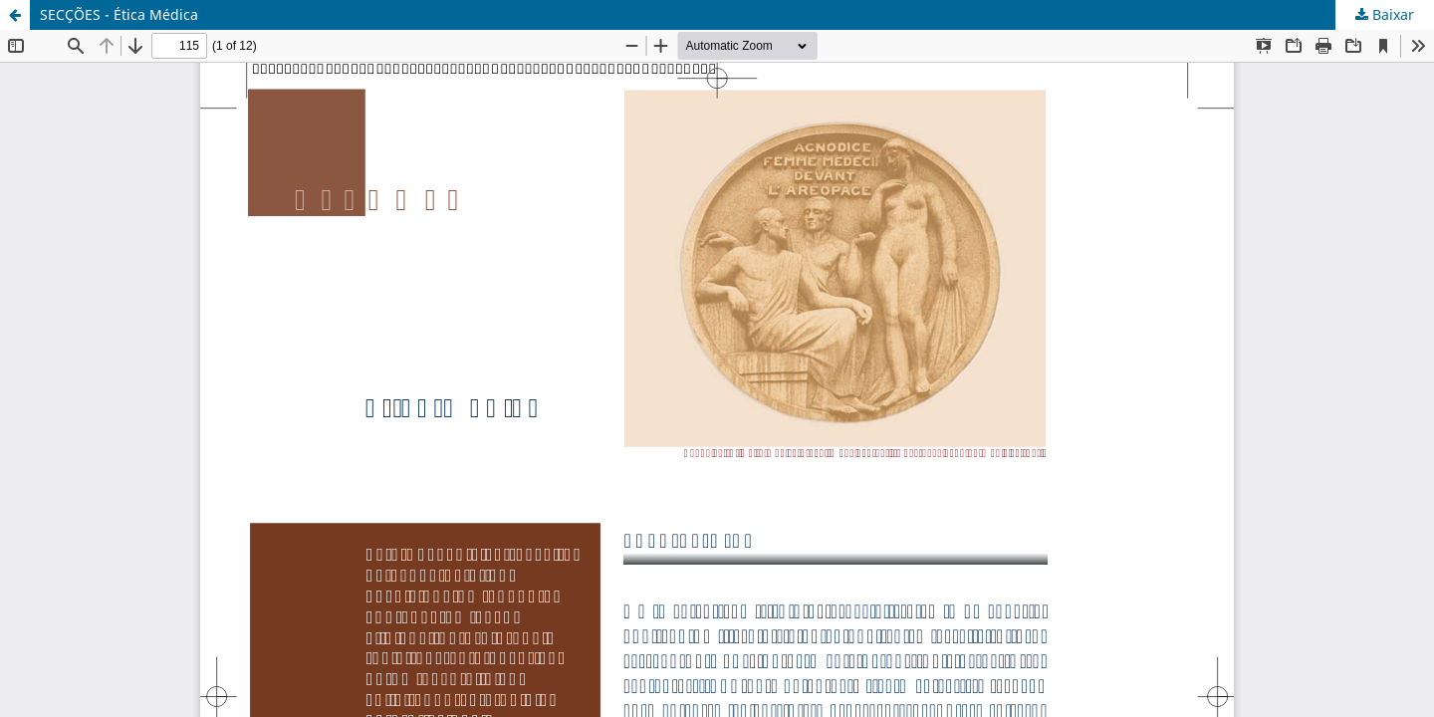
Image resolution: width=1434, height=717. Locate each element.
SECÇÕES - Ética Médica (119, 14)
